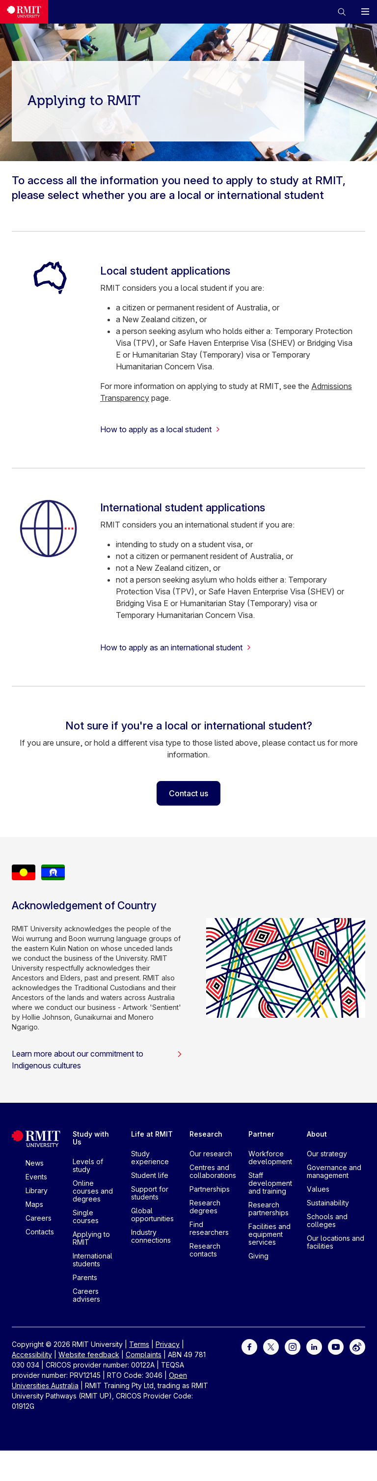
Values (318, 1189)
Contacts (40, 1232)
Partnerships (209, 1189)
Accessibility (32, 1354)
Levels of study (88, 1165)
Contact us (188, 793)
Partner (261, 1134)
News (35, 1163)
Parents (85, 1277)
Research (205, 1134)
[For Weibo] (357, 1346)
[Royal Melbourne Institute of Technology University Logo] (24, 12)
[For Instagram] (292, 1346)
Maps (34, 1204)
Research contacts (204, 1250)
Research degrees (204, 1207)
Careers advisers (86, 1295)
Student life (149, 1175)
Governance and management (334, 1171)
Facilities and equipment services (269, 1234)
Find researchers (209, 1228)
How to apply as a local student (160, 429)
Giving (258, 1256)
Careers (39, 1218)
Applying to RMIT (91, 1238)
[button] (341, 12)
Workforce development (270, 1157)
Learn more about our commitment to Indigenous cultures (97, 1059)
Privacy (168, 1344)
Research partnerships (268, 1209)
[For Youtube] (336, 1346)
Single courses (86, 1216)
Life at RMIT (152, 1134)
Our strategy (327, 1153)
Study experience (150, 1157)
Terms (139, 1344)
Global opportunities (152, 1214)
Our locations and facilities (335, 1242)
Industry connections (151, 1236)
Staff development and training (270, 1183)
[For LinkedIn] (314, 1346)
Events (36, 1177)
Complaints (144, 1354)
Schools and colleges (327, 1220)
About (317, 1134)
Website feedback (88, 1354)
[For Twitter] (271, 1346)
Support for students (149, 1193)
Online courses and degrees (93, 1191)
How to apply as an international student (175, 647)
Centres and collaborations (212, 1171)
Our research (210, 1153)
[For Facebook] (249, 1346)
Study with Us (91, 1138)
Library (37, 1190)
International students (92, 1260)
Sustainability (328, 1203)
